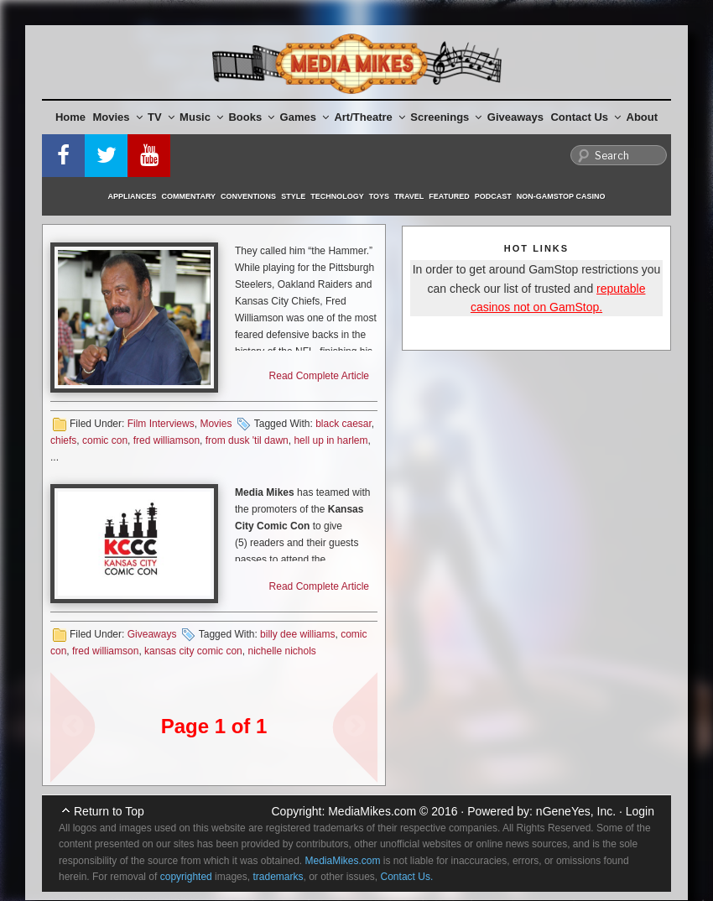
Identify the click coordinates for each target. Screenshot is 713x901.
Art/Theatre (369, 117)
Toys (379, 196)
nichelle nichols (281, 651)
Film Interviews (161, 424)
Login (640, 811)
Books (251, 117)
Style (293, 196)
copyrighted (186, 877)
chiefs (63, 440)
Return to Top (109, 811)
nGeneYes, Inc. (576, 811)
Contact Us (585, 117)
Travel (409, 196)
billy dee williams (297, 634)
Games (304, 117)
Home (70, 117)
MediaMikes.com (372, 811)
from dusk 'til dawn (247, 440)
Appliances (132, 196)
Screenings (445, 117)
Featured (449, 196)
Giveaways (515, 117)
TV (161, 117)
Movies (118, 117)
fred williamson (166, 440)
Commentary (189, 196)
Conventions (248, 196)
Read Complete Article (319, 376)
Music (201, 117)
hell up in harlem (330, 440)
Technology (337, 196)
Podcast (493, 196)
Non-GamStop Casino (561, 196)
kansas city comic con (193, 651)
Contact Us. (407, 877)
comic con (105, 440)
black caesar (343, 424)
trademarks (277, 877)
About (642, 117)
